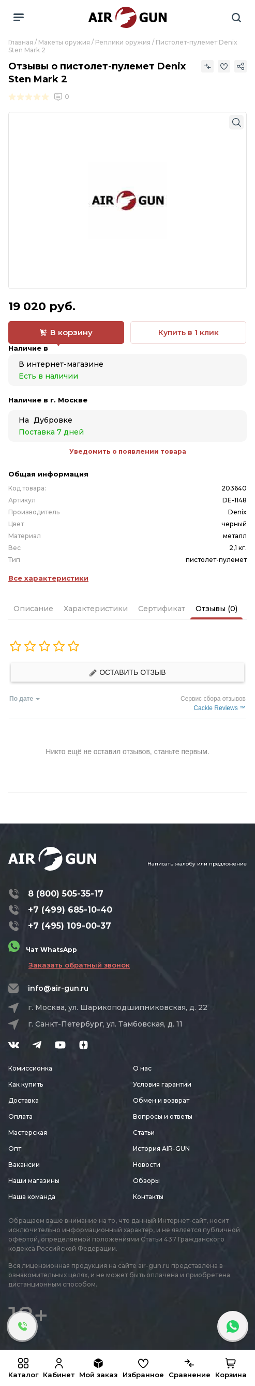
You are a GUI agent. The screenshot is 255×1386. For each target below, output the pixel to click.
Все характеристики (48, 578)
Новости (146, 1164)
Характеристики (96, 608)
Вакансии (24, 1164)
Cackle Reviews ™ (219, 708)
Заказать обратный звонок (79, 965)
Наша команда (31, 1197)
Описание (33, 608)
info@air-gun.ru (58, 988)
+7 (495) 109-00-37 (69, 926)
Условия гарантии (162, 1084)
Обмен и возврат (161, 1100)
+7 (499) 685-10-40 (70, 910)
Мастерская (27, 1132)
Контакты (148, 1197)
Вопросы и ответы (162, 1116)
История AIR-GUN (161, 1148)
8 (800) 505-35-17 (65, 894)
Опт (14, 1148)
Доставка (23, 1100)
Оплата (20, 1116)
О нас (142, 1068)
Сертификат (161, 608)
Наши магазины (33, 1181)
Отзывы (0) (216, 608)
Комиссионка (30, 1068)
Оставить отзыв (127, 672)
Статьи (144, 1132)
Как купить (25, 1084)
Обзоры (146, 1181)
